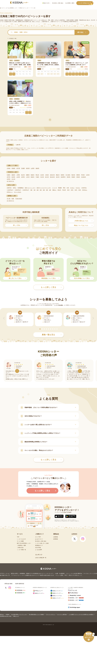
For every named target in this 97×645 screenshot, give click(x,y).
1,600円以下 (10, 190)
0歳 (31, 190)
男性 (64, 187)
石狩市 (8, 179)
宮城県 (23, 168)
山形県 (32, 168)
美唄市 (78, 175)
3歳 (41, 190)
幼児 (68, 190)
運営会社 (2, 614)
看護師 (60, 187)
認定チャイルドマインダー (44, 187)
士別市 (18, 177)
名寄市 (23, 177)
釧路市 (32, 175)
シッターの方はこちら (86, 3)
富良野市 (63, 177)
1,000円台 (84, 187)
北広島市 (83, 177)
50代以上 (84, 190)
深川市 (58, 177)
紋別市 (13, 177)
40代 (79, 190)
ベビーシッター (37, 20)
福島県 (37, 168)
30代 (76, 190)
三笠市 (28, 177)
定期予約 (9, 187)
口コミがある (17, 192)
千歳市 (37, 177)
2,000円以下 (18, 190)
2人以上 (72, 187)
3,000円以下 (26, 190)
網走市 (58, 175)
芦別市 (83, 175)
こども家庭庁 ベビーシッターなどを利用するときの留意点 (81, 614)
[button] (4, 318)
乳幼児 (64, 190)
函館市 (13, 175)
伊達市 (78, 177)
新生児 (59, 190)
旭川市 (23, 175)
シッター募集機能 (58, 305)
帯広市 (37, 175)
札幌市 (8, 175)
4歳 (44, 190)
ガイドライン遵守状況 (62, 614)
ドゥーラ (54, 187)
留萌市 (62, 175)
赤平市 (8, 177)
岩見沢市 (52, 175)
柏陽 (13, 198)
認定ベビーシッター (30, 187)
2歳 (37, 190)
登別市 (68, 177)
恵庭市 (73, 177)
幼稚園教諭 (21, 187)
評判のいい (10, 192)
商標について (16, 616)
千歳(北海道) (18, 198)
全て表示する (10, 181)
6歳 (50, 190)
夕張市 (47, 175)
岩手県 (18, 168)
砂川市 (47, 177)
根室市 (32, 177)
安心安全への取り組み (57, 3)
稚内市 (73, 175)
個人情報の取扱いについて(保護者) (36, 614)
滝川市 (42, 177)
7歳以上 (54, 190)
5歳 (47, 190)
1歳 (34, 190)
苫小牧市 (68, 175)
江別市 (87, 175)
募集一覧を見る (51, 335)
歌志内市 (52, 177)
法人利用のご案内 (69, 3)
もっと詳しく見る (51, 460)
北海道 (8, 168)
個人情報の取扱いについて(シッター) (19, 614)
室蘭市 (28, 175)
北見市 (42, 175)
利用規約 (7, 614)
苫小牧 (8, 198)
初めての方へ (46, 3)
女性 (68, 187)
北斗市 (13, 179)
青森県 (13, 168)
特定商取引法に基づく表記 (5, 616)
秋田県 (28, 168)
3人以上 (78, 187)
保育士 (14, 187)
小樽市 (18, 175)
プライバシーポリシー (50, 614)
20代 (72, 190)
